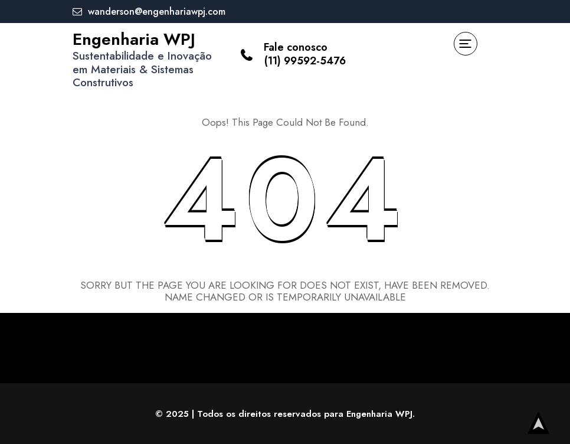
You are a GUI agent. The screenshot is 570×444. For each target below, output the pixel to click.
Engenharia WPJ (134, 39)
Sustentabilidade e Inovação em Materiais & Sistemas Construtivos (142, 69)
